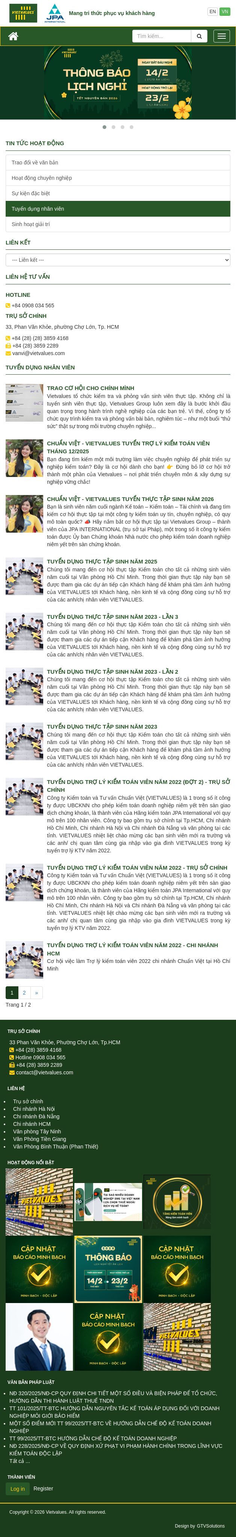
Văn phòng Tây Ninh (37, 1131)
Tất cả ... (19, 1461)
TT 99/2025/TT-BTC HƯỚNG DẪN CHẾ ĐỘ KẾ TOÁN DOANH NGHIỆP (93, 1438)
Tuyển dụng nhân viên (38, 209)
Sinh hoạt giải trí (31, 224)
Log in (18, 1489)
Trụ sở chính (24, 1031)
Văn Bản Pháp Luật (31, 1382)
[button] (104, 127)
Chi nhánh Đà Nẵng (36, 1116)
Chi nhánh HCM (32, 1124)
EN (213, 11)
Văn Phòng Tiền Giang (39, 1139)
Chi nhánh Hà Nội (34, 1109)
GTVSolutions (211, 1526)
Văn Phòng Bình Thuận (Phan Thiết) (55, 1147)
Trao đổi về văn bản (35, 162)
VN (225, 11)
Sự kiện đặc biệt (31, 193)
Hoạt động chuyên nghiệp (42, 178)
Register (43, 1488)
